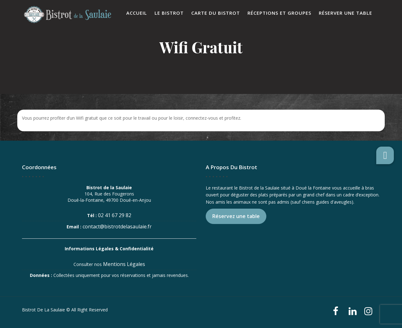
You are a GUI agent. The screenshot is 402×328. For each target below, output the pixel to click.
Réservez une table (236, 216)
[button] (385, 155)
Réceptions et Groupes (279, 13)
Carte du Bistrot (215, 13)
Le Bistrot (169, 13)
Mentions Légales (124, 264)
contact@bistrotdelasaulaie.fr (117, 226)
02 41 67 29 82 (114, 215)
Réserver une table (345, 13)
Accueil (136, 13)
